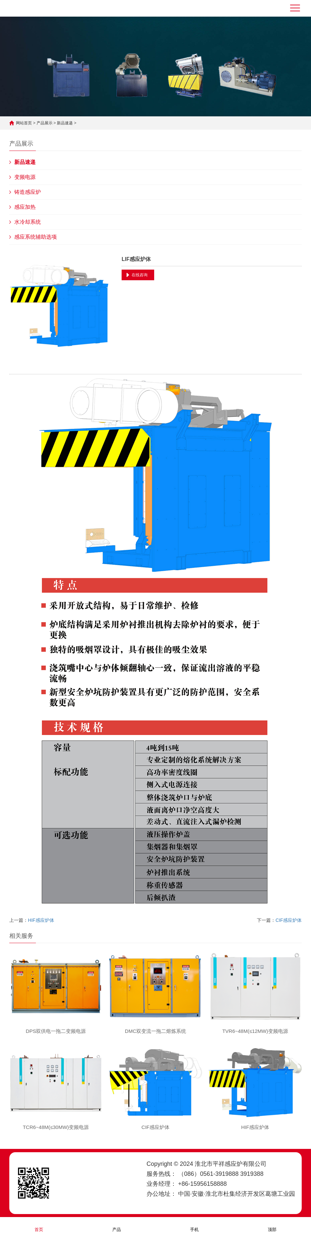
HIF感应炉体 (41, 920)
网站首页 (24, 123)
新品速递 (65, 123)
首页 (39, 1225)
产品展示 (44, 123)
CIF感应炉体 (288, 920)
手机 (194, 1225)
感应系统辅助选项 (35, 237)
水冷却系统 (27, 222)
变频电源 (25, 177)
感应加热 (25, 207)
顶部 (272, 1225)
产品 (116, 1225)
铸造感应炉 (27, 192)
